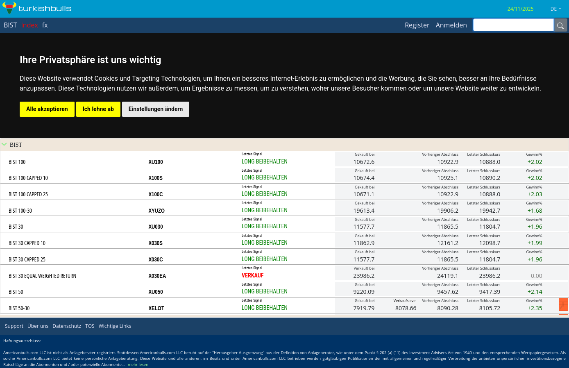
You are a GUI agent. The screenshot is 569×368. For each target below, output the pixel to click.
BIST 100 (17, 162)
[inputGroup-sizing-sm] (513, 24)
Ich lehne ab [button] (98, 109)
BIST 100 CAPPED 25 (28, 194)
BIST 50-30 (19, 308)
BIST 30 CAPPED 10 (27, 243)
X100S (155, 178)
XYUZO (156, 210)
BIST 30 (16, 226)
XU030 (155, 226)
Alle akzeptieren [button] (47, 109)
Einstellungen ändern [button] (156, 109)
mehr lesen (138, 364)
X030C (155, 259)
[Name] (560, 25)
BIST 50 (16, 291)
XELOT (156, 308)
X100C (155, 194)
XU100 (155, 162)
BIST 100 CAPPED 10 (28, 178)
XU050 (155, 291)
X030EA (157, 276)
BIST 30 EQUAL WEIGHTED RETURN (42, 275)
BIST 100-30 (20, 210)
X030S (155, 243)
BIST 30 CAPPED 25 (27, 259)
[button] (559, 9)
